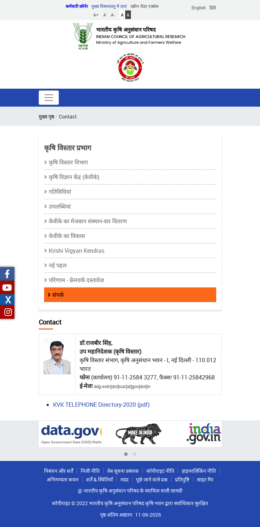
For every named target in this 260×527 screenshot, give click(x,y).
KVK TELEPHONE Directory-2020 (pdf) (101, 405)
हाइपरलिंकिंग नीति (199, 470)
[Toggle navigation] (49, 97)
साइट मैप (205, 479)
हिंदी (212, 7)
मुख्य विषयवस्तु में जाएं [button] (109, 6)
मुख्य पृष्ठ (46, 116)
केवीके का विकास (67, 236)
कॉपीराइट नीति (160, 470)
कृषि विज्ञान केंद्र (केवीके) (74, 177)
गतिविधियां (60, 192)
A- (113, 15)
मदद (124, 479)
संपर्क (58, 295)
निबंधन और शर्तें (58, 470)
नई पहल (58, 265)
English (199, 7)
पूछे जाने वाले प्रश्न (151, 479)
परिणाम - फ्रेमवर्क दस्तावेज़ (76, 280)
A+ (96, 15)
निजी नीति (90, 470)
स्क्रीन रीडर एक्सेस (145, 6)
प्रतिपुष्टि (182, 479)
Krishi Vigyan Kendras (76, 251)
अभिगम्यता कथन (63, 479)
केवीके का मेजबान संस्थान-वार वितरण (88, 221)
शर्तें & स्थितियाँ (99, 479)
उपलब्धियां (60, 206)
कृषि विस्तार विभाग (68, 162)
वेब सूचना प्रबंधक (123, 470)
